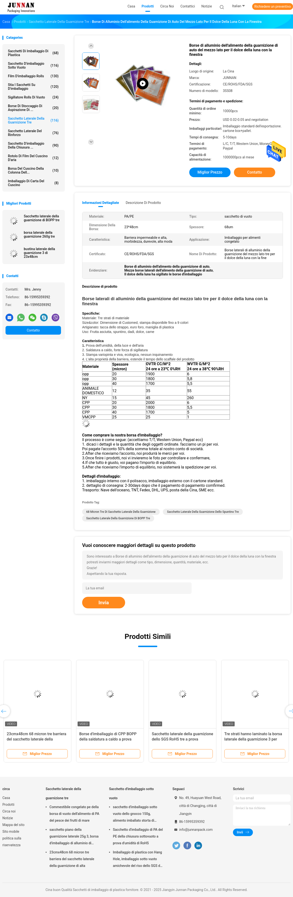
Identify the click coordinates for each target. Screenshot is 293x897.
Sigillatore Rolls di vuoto (33, 97)
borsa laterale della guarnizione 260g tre (39, 234)
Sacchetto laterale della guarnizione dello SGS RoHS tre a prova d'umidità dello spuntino (182, 739)
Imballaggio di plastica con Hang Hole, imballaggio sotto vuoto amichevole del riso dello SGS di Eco (137, 859)
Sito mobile (10, 831)
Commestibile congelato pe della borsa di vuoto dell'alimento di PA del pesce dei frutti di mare (74, 813)
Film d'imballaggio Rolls (33, 76)
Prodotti (8, 804)
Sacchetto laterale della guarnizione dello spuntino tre (203, 512)
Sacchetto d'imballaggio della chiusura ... (33, 145)
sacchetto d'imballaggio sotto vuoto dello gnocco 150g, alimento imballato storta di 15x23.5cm (135, 814)
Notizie (7, 818)
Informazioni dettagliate (100, 203)
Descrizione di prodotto (143, 203)
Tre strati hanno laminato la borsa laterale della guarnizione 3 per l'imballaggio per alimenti (253, 739)
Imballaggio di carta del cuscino (33, 183)
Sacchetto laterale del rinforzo (33, 133)
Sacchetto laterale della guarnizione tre (33, 120)
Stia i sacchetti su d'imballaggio (33, 87)
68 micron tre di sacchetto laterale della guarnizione (121, 512)
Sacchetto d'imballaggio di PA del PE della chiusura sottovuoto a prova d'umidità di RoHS (138, 836)
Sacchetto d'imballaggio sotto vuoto (33, 65)
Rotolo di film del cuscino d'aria (33, 158)
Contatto (33, 330)
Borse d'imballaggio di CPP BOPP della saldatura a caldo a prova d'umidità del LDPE (107, 739)
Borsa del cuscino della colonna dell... (33, 170)
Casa (6, 798)
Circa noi (9, 811)
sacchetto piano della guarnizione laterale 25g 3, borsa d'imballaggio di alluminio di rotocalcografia (73, 837)
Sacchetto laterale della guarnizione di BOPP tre (42, 218)
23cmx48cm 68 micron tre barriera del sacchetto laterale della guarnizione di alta (36, 739)
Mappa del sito (13, 825)
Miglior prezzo (209, 172)
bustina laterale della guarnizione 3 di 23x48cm (39, 253)
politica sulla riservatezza (11, 841)
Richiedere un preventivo (272, 6)
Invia (103, 602)
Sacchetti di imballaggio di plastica (33, 53)
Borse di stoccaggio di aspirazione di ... (33, 108)
